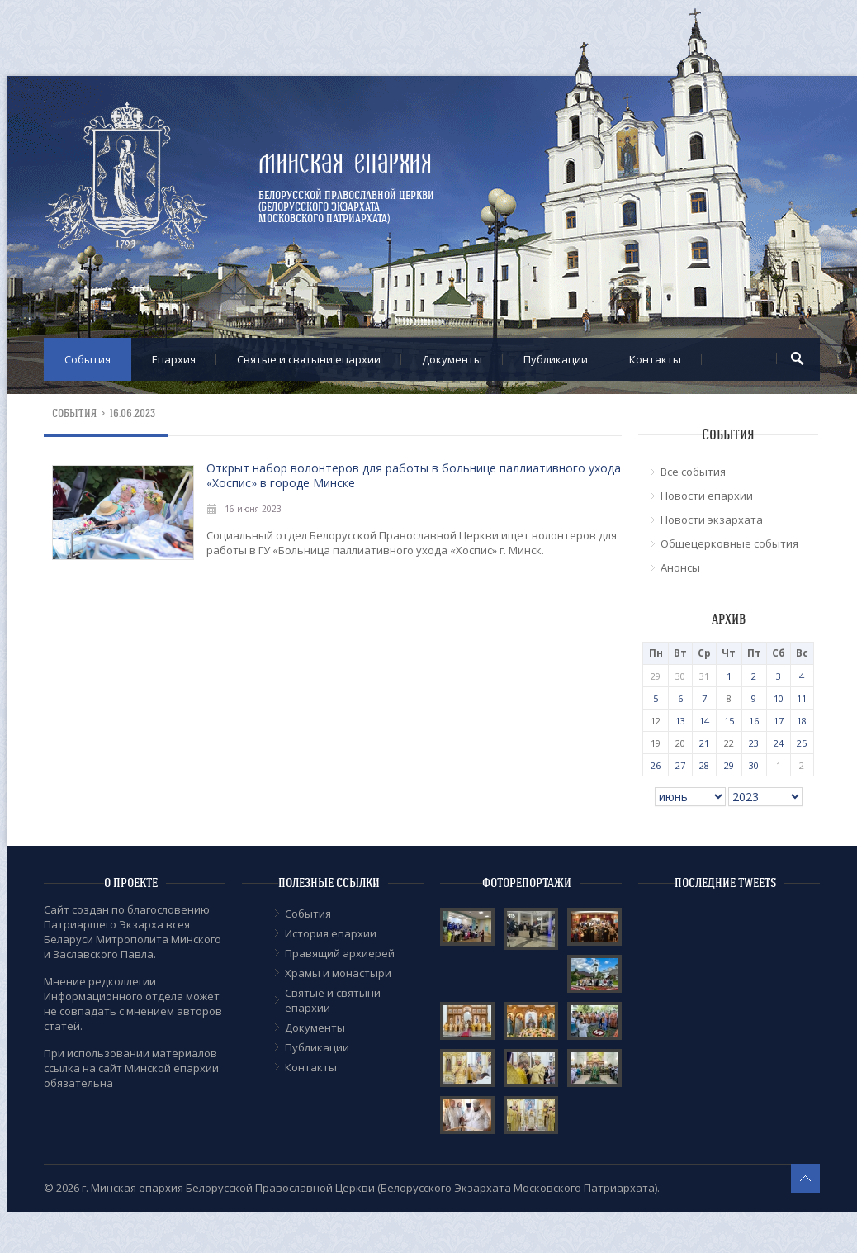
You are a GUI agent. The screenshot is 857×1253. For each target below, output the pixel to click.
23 (754, 743)
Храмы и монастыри (338, 973)
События (87, 359)
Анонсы (680, 567)
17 (779, 720)
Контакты (655, 359)
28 (704, 765)
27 (680, 765)
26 (656, 765)
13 (680, 720)
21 (704, 743)
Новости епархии (707, 495)
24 (779, 743)
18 (802, 720)
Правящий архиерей (340, 953)
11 (802, 698)
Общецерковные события (729, 543)
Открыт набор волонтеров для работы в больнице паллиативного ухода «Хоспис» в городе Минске (413, 475)
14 (704, 720)
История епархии (330, 933)
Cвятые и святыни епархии (309, 359)
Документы (452, 359)
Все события (693, 471)
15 (729, 720)
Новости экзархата (712, 519)
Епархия (174, 359)
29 (729, 765)
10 (779, 698)
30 (754, 765)
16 (754, 720)
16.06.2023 (132, 413)
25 (802, 743)
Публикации (555, 359)
